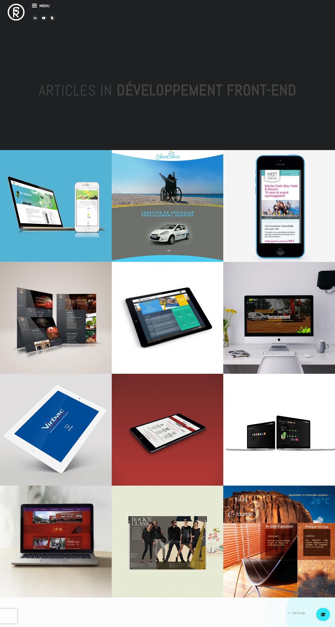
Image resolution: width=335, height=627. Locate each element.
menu (63, 14)
